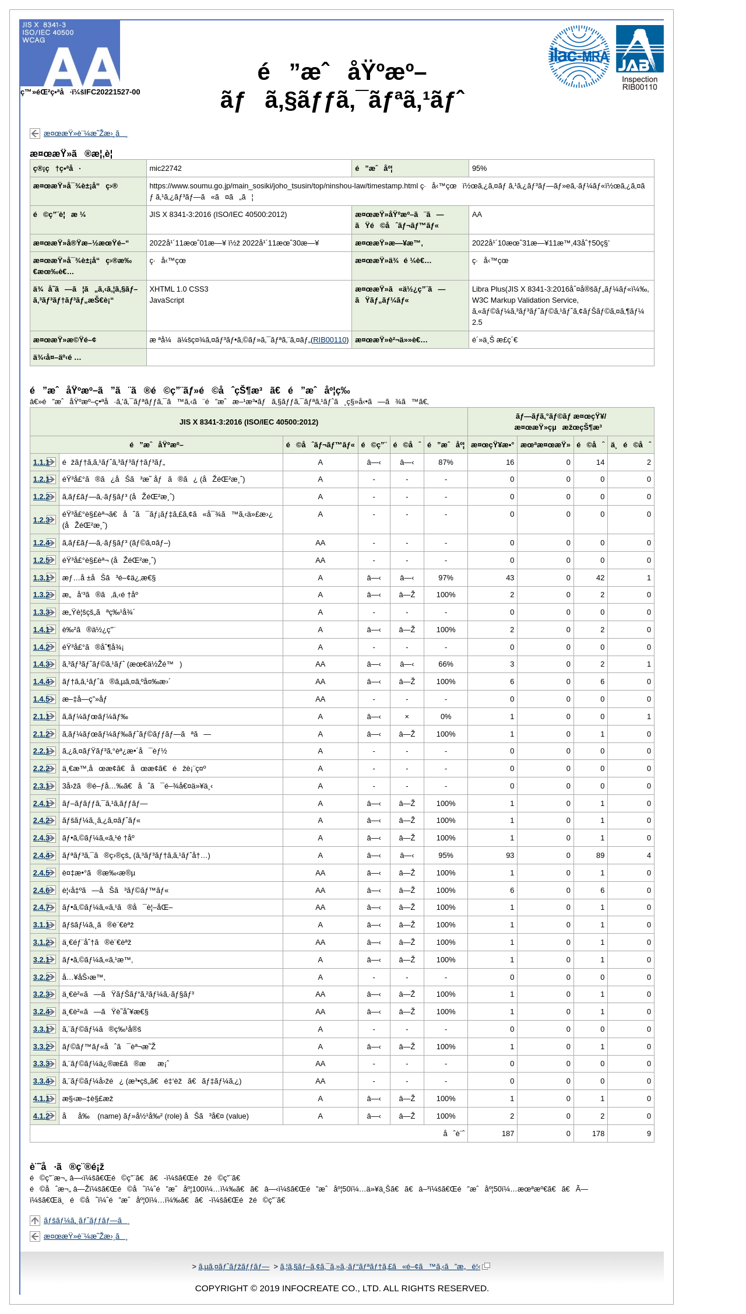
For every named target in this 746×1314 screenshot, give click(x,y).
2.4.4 (41, 855)
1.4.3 (41, 664)
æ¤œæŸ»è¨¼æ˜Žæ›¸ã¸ (86, 133)
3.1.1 (41, 924)
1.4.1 (41, 629)
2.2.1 (41, 751)
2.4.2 (41, 820)
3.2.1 (41, 959)
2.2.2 (41, 768)
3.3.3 (41, 1063)
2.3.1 (41, 786)
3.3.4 (41, 1081)
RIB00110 (329, 339)
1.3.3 (41, 612)
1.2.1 (41, 479)
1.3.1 (41, 577)
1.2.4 (41, 542)
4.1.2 (41, 1116)
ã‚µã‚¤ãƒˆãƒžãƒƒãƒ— (233, 1266)
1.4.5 (41, 699)
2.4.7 (41, 907)
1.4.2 (41, 647)
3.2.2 (41, 977)
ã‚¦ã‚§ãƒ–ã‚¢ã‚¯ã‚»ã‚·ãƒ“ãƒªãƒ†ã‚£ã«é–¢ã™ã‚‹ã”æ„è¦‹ (385, 1266)
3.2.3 (41, 994)
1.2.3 (41, 520)
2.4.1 (41, 803)
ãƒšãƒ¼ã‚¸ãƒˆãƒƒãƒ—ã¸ (87, 1220)
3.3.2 (41, 1046)
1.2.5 (41, 560)
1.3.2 (41, 594)
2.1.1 (41, 716)
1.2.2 (41, 496)
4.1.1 (41, 1098)
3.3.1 (41, 1029)
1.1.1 (41, 462)
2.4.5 (41, 872)
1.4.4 (41, 681)
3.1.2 (41, 942)
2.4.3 (41, 837)
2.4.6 (41, 890)
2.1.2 (41, 734)
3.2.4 (41, 1011)
